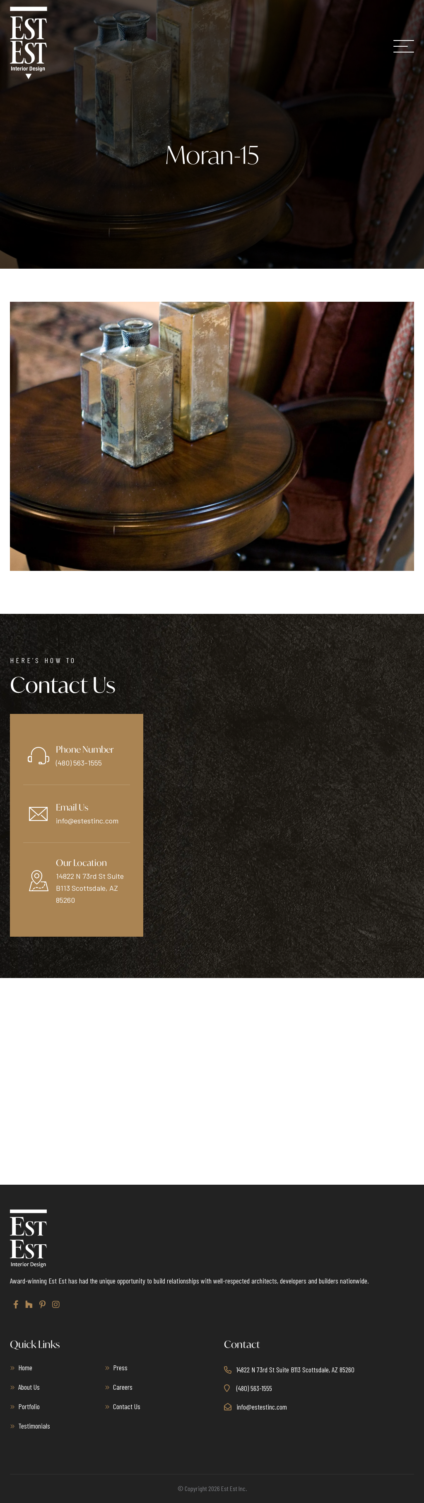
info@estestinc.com (87, 820)
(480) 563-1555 (79, 762)
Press (120, 1367)
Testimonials (34, 1425)
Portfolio (29, 1406)
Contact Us (126, 1406)
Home (25, 1367)
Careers (122, 1386)
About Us (29, 1386)
